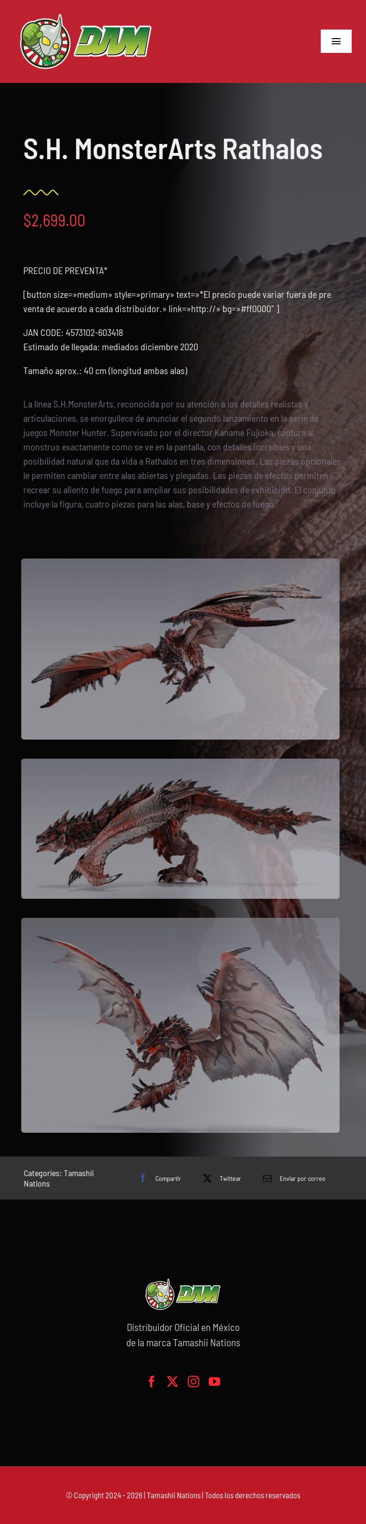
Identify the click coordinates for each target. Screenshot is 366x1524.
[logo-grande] (85, 14)
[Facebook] (157, 1178)
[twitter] (172, 1381)
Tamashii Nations (174, 1495)
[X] (219, 1178)
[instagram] (193, 1381)
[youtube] (214, 1381)
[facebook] (151, 1381)
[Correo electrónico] (291, 1178)
